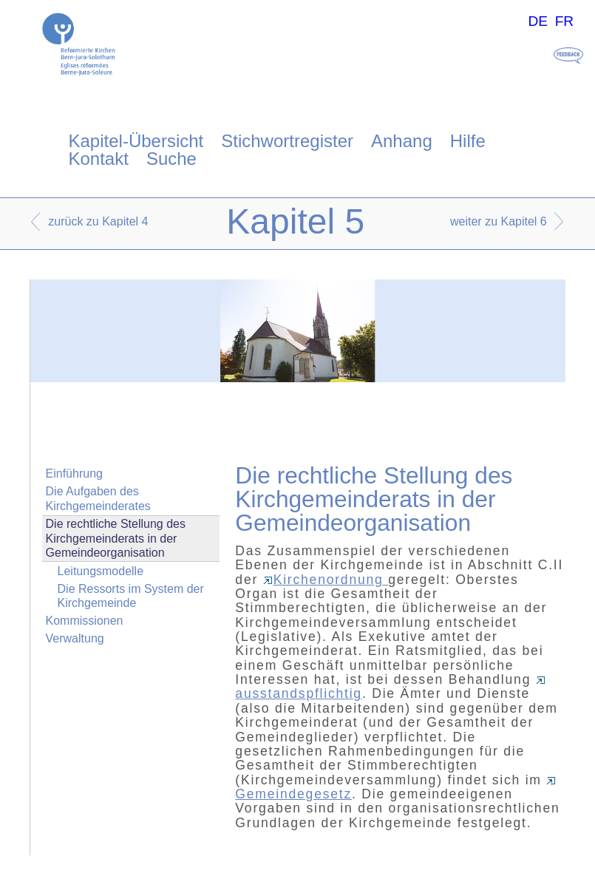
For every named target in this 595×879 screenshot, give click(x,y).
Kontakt (99, 159)
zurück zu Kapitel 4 (98, 221)
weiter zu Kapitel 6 (498, 221)
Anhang (401, 141)
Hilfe (468, 141)
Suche (171, 159)
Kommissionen (84, 620)
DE (538, 21)
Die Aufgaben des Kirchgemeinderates (98, 498)
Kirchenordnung (326, 579)
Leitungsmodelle (101, 571)
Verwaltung (75, 638)
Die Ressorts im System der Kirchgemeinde (131, 596)
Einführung (74, 473)
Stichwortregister (287, 141)
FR (564, 21)
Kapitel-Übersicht (136, 141)
